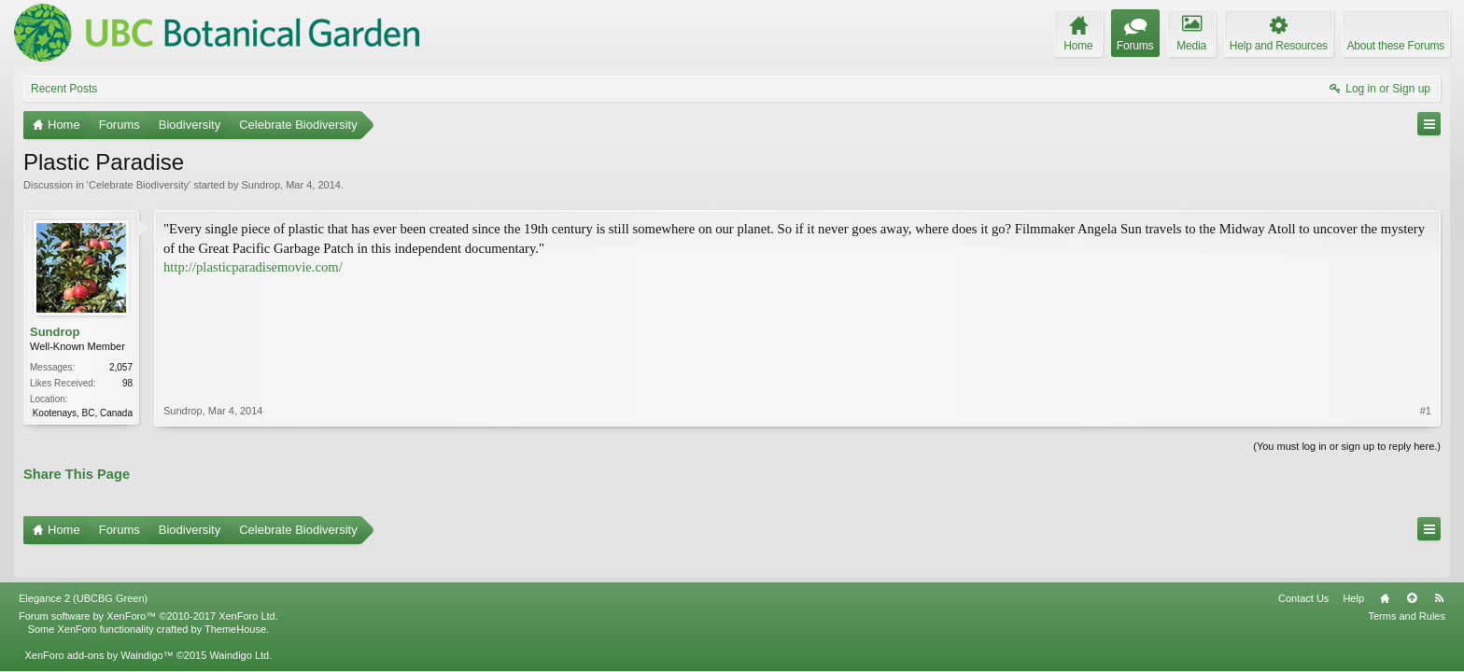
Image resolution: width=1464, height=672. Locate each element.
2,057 (121, 367)
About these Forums (1395, 45)
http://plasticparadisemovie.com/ (253, 266)
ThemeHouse (235, 603)
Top (1411, 572)
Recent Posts (64, 88)
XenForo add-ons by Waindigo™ (98, 629)
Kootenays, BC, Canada (83, 413)
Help (1353, 572)
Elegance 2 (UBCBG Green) (83, 572)
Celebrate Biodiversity (139, 184)
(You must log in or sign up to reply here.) (1347, 444)
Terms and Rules (1406, 589)
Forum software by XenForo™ (148, 589)
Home (1384, 572)
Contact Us (1303, 572)
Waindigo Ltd (239, 629)
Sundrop (260, 184)
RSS (1438, 572)
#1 (1425, 330)
